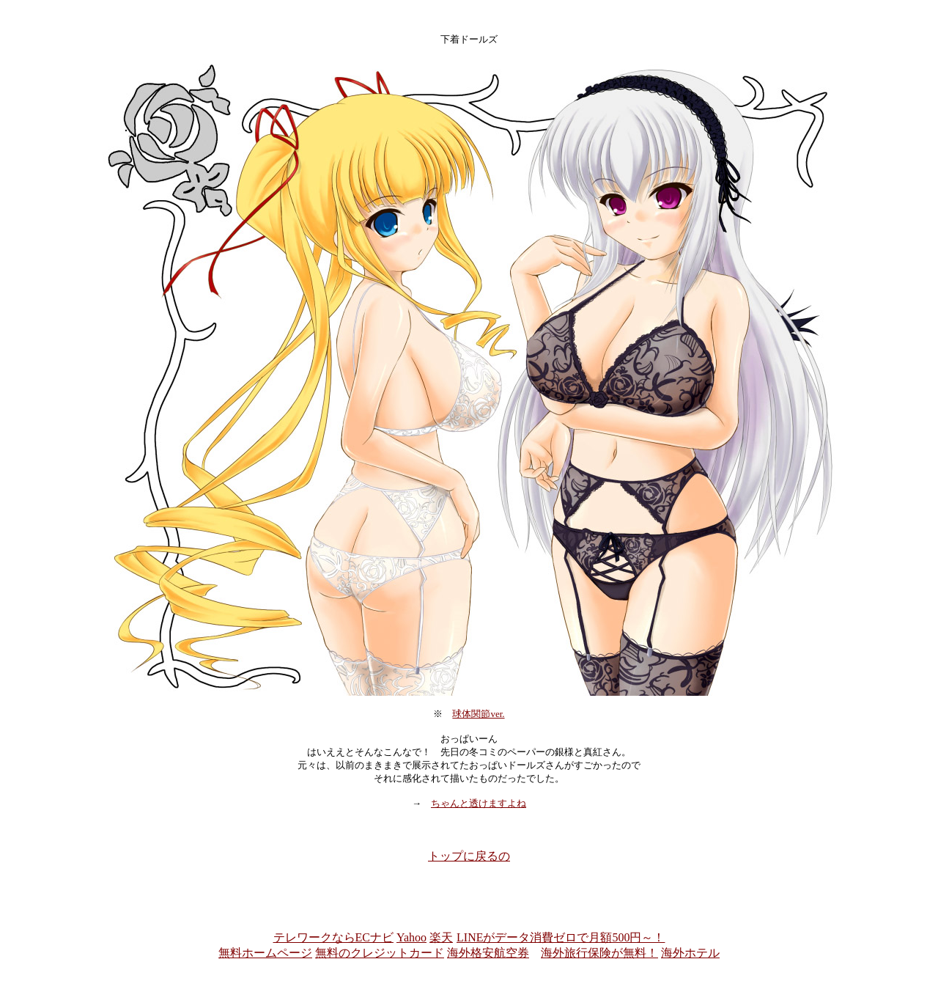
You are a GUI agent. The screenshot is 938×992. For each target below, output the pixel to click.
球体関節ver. (478, 713)
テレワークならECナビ (333, 937)
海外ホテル (690, 953)
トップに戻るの (469, 856)
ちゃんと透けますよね (478, 803)
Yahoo (411, 937)
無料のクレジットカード (379, 953)
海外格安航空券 (488, 953)
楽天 (441, 937)
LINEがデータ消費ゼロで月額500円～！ (560, 937)
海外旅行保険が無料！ (599, 953)
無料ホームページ (265, 953)
